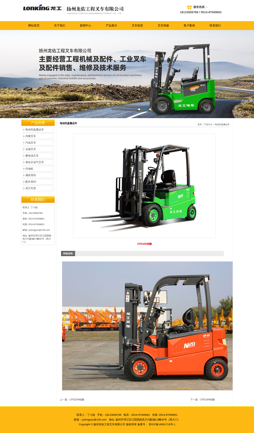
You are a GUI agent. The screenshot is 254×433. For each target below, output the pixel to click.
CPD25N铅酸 (77, 399)
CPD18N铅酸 (207, 399)
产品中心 (208, 124)
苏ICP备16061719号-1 (162, 424)
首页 (200, 124)
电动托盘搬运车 (222, 124)
